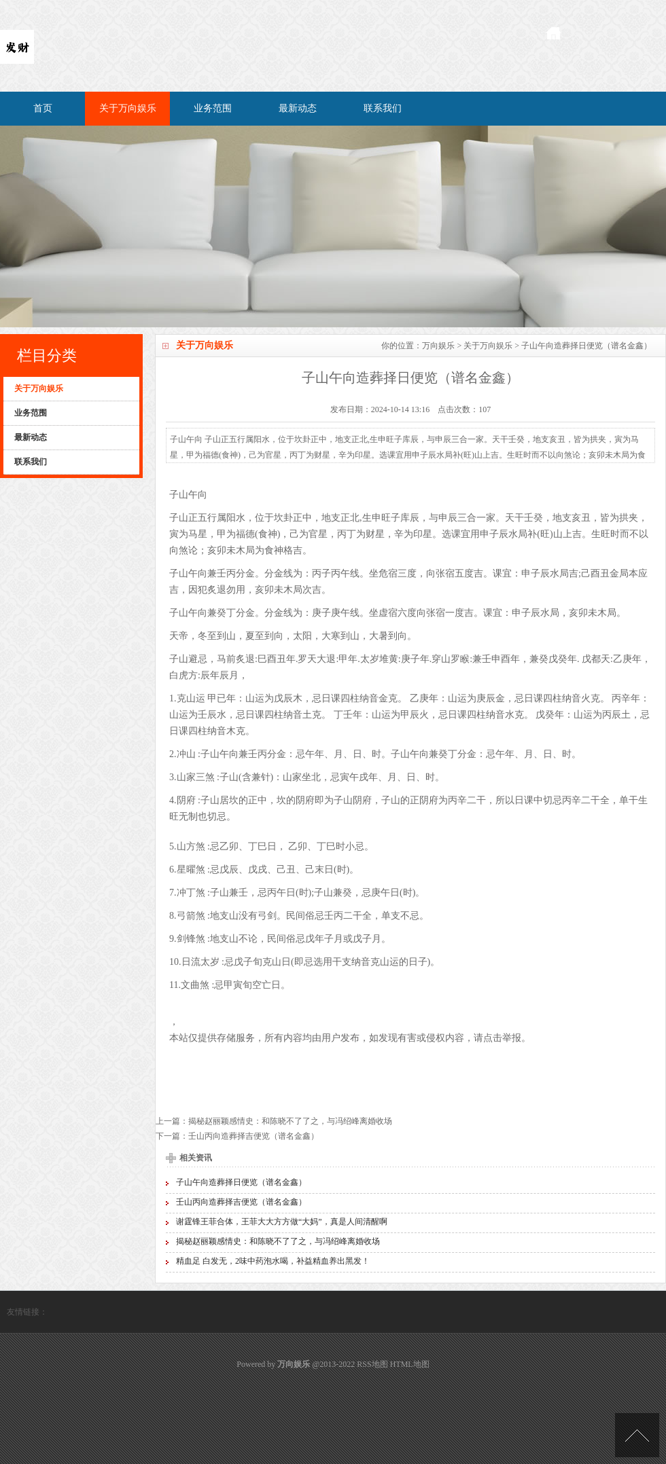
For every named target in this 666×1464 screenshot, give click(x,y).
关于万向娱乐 (127, 108)
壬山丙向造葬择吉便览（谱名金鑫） (253, 1136)
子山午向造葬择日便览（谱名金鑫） (241, 1182)
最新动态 (298, 108)
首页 (42, 108)
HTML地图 (410, 1364)
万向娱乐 (438, 345)
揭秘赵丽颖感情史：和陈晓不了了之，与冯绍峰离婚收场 (290, 1121)
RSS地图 (372, 1364)
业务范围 (213, 108)
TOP (637, 1435)
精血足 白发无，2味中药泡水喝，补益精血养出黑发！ (273, 1261)
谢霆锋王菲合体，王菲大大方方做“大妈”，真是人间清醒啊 (281, 1221)
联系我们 (383, 108)
